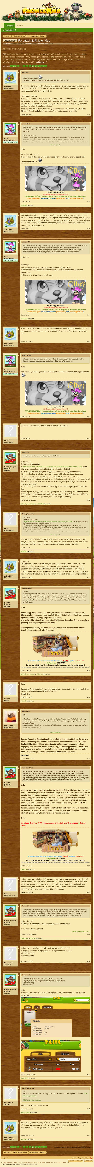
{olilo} (22, 674)
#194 (88, 865)
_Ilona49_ (24, 504)
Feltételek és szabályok (75, 1160)
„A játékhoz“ (41, 62)
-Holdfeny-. (39, 674)
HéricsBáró (24, 1139)
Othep (6, 138)
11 (35, 66)
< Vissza (13, 66)
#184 (88, 315)
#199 (88, 1109)
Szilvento (7, 894)
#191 (88, 670)
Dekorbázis (82, 196)
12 (38, 66)
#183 (88, 228)
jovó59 (6, 440)
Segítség (81, 1158)
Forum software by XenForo (18, 1162)
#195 (88, 892)
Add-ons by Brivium (20, 1164)
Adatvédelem (88, 1160)
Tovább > (44, 66)
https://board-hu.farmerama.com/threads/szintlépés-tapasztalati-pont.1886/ (52, 466)
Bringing (34, 43)
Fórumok (9, 26)
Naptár (20, 26)
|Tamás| (7, 603)
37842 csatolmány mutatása (32, 1100)
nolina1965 (8, 87)
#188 (88, 500)
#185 (88, 341)
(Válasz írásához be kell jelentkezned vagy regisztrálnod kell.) (72, 1147)
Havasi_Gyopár (10, 467)
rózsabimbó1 (9, 726)
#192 (88, 697)
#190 (88, 577)
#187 (88, 438)
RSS (91, 1158)
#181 (88, 114)
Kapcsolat (74, 1158)
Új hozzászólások (9, 30)
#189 (88, 547)
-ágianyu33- (30, 504)
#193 (88, 758)
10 (33, 66)
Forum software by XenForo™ (52, 1162)
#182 (88, 201)
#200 (88, 1135)
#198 (88, 1074)
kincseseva (8, 963)
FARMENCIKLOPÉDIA (32, 196)
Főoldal (87, 1158)
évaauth (7, 699)
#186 (88, 416)
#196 (88, 934)
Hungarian (5, 1158)
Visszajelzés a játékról (18, 43)
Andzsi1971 (40, 504)
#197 (88, 961)
